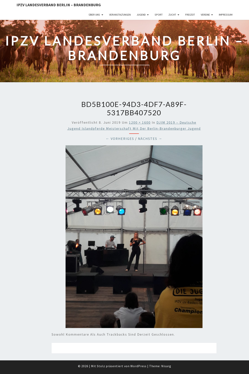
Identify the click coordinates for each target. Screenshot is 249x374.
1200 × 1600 (140, 122)
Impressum (225, 14)
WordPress (138, 366)
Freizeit (190, 14)
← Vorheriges (120, 138)
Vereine (205, 14)
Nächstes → (150, 138)
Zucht (172, 14)
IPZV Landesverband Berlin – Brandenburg (59, 4)
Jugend (141, 14)
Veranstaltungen (120, 14)
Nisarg (166, 366)
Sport (159, 14)
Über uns (94, 14)
